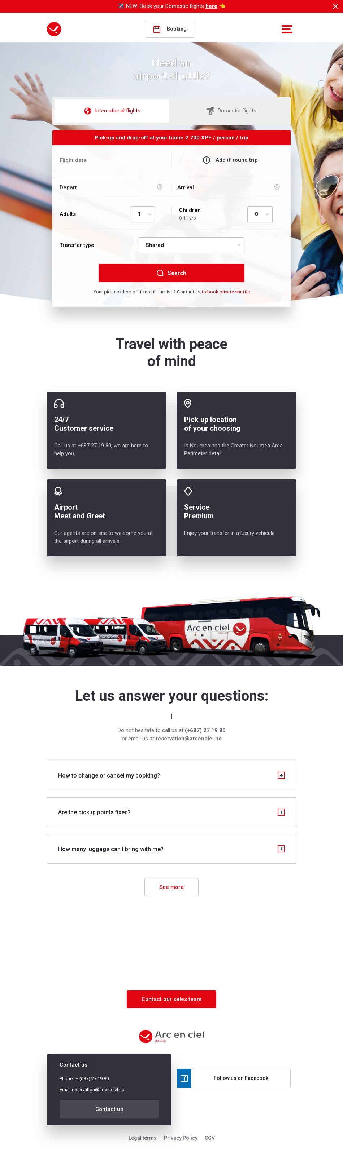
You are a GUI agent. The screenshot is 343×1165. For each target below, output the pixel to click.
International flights (111, 111)
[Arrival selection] (230, 187)
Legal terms (143, 1138)
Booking (170, 29)
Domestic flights (231, 111)
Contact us (109, 1109)
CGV (210, 1138)
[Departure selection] (113, 187)
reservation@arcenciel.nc (98, 1089)
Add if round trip (237, 160)
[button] (286, 29)
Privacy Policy (180, 1138)
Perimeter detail (202, 453)
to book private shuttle (225, 291)
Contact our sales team (171, 999)
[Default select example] (142, 214)
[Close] (335, 6)
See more (171, 887)
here (211, 6)
